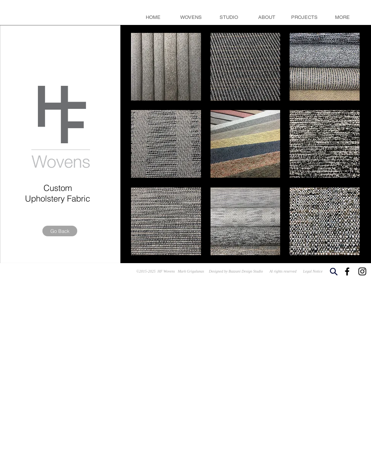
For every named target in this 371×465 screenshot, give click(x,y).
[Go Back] (59, 231)
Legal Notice (313, 271)
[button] (166, 67)
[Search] (333, 271)
